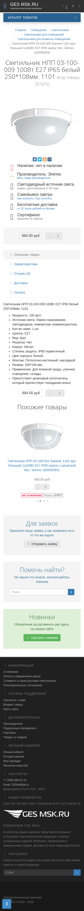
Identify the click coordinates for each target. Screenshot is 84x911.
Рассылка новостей (15, 765)
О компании (10, 671)
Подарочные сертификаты (19, 728)
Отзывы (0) (19, 273)
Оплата (17, 292)
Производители (13, 723)
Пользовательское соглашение (22, 685)
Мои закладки (12, 761)
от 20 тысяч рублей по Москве (36, 208)
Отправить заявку (42, 544)
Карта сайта (10, 709)
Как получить (25, 198)
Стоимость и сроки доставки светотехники (29, 680)
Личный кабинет (13, 752)
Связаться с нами (14, 700)
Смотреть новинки (42, 637)
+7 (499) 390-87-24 (14, 780)
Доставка (18, 283)
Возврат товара (13, 704)
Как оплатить (44, 198)
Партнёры (9, 732)
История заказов (13, 756)
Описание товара (24, 254)
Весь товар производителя (33, 178)
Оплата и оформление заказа (22, 676)
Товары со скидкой (15, 737)
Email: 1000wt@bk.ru (16, 784)
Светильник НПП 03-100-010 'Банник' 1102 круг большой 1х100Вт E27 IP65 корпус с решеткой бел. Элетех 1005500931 (42, 465)
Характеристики (23, 264)
